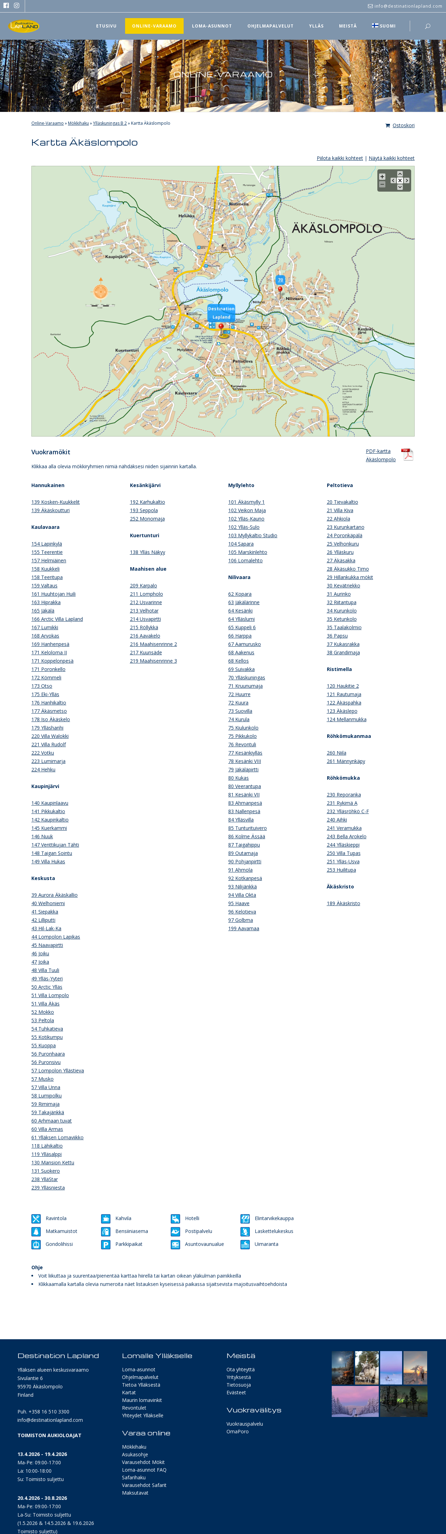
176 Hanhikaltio (48, 702)
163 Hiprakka (46, 602)
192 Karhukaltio (147, 502)
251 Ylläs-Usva (343, 861)
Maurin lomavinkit (142, 1400)
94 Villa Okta (242, 895)
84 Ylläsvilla (241, 819)
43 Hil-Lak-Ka (46, 928)
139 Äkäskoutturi (50, 510)
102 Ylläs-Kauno (246, 518)
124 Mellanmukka (347, 719)
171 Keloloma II (49, 652)
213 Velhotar (144, 610)
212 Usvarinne (146, 602)
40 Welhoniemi (48, 903)
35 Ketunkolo (342, 619)
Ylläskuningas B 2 (110, 123)
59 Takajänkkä (47, 1112)
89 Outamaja (243, 853)
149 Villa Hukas (48, 861)
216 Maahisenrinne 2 (153, 644)
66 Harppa (240, 635)
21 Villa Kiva (340, 510)
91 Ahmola (240, 869)
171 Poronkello (48, 669)
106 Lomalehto (245, 560)
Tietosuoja (238, 1384)
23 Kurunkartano (345, 527)
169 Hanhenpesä (50, 644)
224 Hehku (43, 769)
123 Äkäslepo (342, 711)
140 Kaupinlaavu (49, 803)
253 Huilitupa (341, 869)
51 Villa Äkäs (45, 1003)
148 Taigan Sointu (51, 853)
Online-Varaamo (47, 123)
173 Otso (41, 686)
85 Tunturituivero (247, 828)
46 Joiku (40, 953)
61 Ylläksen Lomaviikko (57, 1137)
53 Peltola (42, 1020)
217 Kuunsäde (146, 652)
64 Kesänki (240, 610)
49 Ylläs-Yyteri (47, 978)
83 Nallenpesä (244, 811)
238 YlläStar (44, 1179)
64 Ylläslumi (241, 619)
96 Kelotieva (242, 911)
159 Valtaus (44, 585)
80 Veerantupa (244, 786)
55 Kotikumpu (47, 1037)
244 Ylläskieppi (343, 844)
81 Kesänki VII (244, 794)
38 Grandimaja (343, 652)
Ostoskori (400, 125)
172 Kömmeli (46, 677)
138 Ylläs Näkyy (147, 552)
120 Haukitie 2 (343, 686)
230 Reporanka (344, 794)
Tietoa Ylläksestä (141, 1384)
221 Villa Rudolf (48, 744)
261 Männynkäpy (346, 761)
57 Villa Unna (45, 1087)
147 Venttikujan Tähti (55, 844)
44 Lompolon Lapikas (55, 936)
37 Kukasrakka (343, 644)
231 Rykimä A (342, 803)
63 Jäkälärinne (244, 602)
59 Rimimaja (45, 1104)
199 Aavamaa (243, 928)
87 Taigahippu (244, 844)
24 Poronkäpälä (344, 535)
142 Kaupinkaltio (50, 819)
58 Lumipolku (46, 1095)
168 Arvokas (45, 635)
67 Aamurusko (244, 644)
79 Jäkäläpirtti (243, 769)
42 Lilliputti (43, 920)
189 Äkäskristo (343, 903)
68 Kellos (238, 660)
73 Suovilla (240, 711)
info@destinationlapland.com (50, 1420)
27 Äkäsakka (341, 560)
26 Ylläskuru (340, 552)
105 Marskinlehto (247, 552)
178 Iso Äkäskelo (50, 719)
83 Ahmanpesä (245, 803)
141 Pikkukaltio (48, 811)
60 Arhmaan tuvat (51, 1120)
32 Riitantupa (341, 602)
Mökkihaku (78, 123)
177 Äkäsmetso (49, 711)
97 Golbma (240, 920)
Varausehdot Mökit (143, 1462)
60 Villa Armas (47, 1129)
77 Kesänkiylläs (245, 752)
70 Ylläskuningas (246, 677)
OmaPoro (237, 1431)
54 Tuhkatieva (47, 1028)
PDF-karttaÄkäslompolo (381, 455)
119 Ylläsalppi (46, 1154)
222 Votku (42, 752)
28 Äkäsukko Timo (348, 568)
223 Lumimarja (48, 761)
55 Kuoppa (43, 1045)
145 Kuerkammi (49, 828)
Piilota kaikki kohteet (340, 158)
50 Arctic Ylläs (46, 987)
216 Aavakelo (145, 635)
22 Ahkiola (338, 518)
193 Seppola (144, 510)
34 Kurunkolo (342, 610)
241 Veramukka (344, 828)
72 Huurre (239, 694)
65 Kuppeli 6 (242, 627)
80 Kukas (238, 777)
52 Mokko (42, 1012)
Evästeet (236, 1392)
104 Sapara (241, 543)
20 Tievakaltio (342, 502)
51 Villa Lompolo (50, 995)
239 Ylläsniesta (48, 1187)
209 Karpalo (143, 585)
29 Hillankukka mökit (350, 577)
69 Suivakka (241, 669)
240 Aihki (337, 819)
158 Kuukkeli (45, 568)
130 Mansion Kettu (52, 1162)
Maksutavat (135, 1492)
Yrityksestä (238, 1377)
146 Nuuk (42, 836)
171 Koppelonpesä (52, 660)
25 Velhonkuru (343, 543)
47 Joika (40, 961)
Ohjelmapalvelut (140, 1377)
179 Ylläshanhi (47, 727)
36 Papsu (337, 635)
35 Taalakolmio (344, 627)
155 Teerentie (47, 552)
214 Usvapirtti (145, 619)
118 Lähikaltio (47, 1145)
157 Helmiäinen (48, 560)
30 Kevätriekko (343, 585)
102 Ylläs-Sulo (244, 527)
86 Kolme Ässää (246, 836)
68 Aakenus (241, 652)
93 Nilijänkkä (242, 886)
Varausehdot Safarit (144, 1485)
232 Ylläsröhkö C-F (348, 811)
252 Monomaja (147, 518)
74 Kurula (238, 719)
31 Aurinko (339, 594)
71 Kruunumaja (245, 686)
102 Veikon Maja (247, 510)
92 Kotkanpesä (245, 878)
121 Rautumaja (344, 694)
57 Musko (42, 1079)
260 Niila (336, 752)
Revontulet (134, 1407)
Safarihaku (134, 1477)
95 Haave (238, 903)
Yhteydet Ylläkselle (142, 1415)
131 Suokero (45, 1170)
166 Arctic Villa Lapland (57, 619)
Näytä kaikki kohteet (392, 158)
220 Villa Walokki (50, 736)
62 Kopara (240, 594)
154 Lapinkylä (46, 543)
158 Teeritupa (47, 577)
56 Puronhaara (48, 1053)
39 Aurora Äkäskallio (54, 895)
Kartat (129, 1392)
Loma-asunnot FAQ (144, 1469)
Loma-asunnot (138, 1369)
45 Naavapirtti (47, 945)
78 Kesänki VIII (244, 761)
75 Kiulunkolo (243, 727)
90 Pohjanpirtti (244, 861)
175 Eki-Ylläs (45, 694)
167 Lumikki (44, 627)
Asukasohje (135, 1454)
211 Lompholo (146, 594)
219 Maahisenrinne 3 (153, 660)
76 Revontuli (242, 744)
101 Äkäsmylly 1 (246, 502)
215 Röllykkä (144, 627)
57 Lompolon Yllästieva (57, 1070)
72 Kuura (238, 702)
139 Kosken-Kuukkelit (55, 502)
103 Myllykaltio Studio (252, 535)
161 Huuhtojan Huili (53, 594)
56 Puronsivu (46, 1062)
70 (277, 280)
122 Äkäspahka (344, 702)
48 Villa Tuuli (45, 970)
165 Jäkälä (42, 610)
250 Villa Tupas (344, 853)
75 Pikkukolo (242, 736)
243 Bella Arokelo (347, 836)
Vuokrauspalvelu (244, 1423)
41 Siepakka (44, 911)
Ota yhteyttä (240, 1369)
